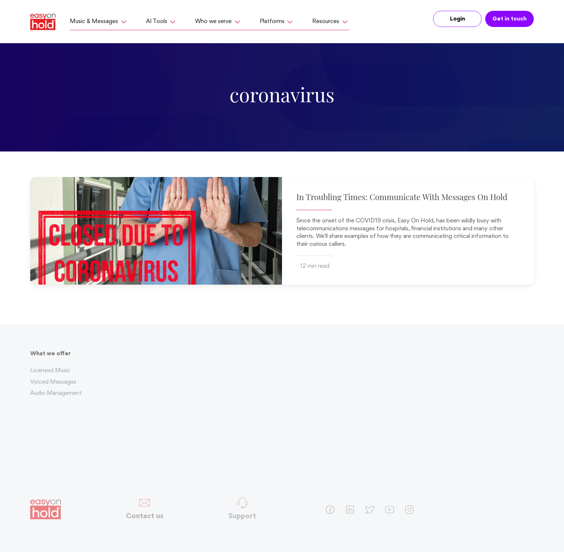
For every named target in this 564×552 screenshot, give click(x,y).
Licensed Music (50, 373)
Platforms (277, 21)
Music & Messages (99, 21)
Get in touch (509, 19)
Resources (330, 21)
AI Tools (161, 21)
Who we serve (218, 21)
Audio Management (56, 396)
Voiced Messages (53, 384)
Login (457, 19)
